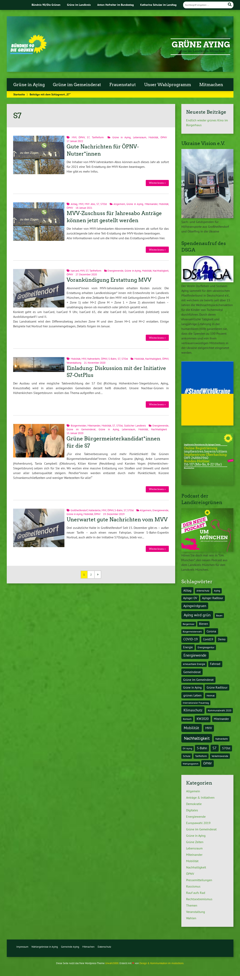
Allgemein (119, 204)
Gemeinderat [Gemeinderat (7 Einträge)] (192, 672)
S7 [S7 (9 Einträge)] (215, 748)
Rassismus (193, 886)
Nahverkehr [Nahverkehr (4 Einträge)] (221, 739)
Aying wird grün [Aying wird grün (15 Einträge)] (197, 615)
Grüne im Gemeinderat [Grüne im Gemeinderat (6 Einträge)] (198, 680)
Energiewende (115, 270)
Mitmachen (211, 84)
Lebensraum (139, 137)
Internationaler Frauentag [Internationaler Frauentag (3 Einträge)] (196, 702)
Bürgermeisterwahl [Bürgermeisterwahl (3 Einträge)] (192, 631)
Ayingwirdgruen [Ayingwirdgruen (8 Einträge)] (194, 606)
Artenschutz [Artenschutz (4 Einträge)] (202, 590)
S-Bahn (112, 358)
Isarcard (75, 270)
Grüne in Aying (29, 84)
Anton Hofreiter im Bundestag (115, 5)
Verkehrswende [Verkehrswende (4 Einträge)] (220, 756)
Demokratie (194, 804)
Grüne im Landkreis (79, 5)
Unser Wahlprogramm (167, 84)
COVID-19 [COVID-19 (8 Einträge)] (190, 639)
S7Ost (103, 204)
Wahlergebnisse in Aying (44, 946)
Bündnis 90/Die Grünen (46, 5)
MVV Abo (90, 204)
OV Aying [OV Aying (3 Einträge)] (187, 748)
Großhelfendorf (79, 510)
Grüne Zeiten (194, 842)
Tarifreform (98, 137)
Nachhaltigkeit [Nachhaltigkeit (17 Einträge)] (197, 738)
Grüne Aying (201, 44)
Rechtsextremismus (199, 899)
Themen (191, 905)
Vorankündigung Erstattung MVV (109, 280)
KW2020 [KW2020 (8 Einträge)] (203, 719)
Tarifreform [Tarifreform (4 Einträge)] (201, 756)
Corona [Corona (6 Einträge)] (211, 631)
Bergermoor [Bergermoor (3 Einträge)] (188, 623)
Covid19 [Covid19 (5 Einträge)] (208, 639)
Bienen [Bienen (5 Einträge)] (203, 624)
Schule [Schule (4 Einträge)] (186, 756)
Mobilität (153, 137)
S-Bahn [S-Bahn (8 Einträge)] (202, 748)
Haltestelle (94, 510)
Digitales (192, 810)
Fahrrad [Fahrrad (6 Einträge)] (215, 664)
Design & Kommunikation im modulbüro (161, 963)
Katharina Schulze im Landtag (158, 5)
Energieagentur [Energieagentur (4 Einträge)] (206, 647)
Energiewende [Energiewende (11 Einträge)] (195, 655)
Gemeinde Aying (70, 946)
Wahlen (191, 918)
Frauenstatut (122, 84)
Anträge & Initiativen (200, 797)
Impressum (22, 946)
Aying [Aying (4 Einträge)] (217, 590)
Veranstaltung (74, 362)
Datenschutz (104, 946)
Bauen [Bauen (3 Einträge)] (219, 615)
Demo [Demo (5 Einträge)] (221, 639)
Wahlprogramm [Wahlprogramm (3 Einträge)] (190, 763)
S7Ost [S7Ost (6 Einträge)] (226, 748)
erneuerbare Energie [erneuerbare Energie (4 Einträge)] (194, 664)
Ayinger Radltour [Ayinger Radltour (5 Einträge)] (212, 598)
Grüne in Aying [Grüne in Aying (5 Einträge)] (192, 687)
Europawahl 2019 (198, 823)
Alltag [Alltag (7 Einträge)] (187, 590)
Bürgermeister (78, 425)
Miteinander (151, 204)
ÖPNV (82, 137)
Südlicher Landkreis (135, 425)
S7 (88, 137)
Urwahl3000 (112, 963)
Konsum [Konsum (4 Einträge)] (187, 719)
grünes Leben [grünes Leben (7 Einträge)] (192, 695)
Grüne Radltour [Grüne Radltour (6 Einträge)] (217, 687)
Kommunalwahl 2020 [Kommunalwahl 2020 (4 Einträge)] (219, 710)
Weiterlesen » (157, 182)
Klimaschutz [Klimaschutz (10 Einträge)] (193, 710)
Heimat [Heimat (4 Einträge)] (211, 695)
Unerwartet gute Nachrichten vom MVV (117, 519)
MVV (74, 137)
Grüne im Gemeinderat (77, 84)
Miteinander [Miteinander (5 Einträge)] (221, 719)
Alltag (74, 204)
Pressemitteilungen (199, 880)
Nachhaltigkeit (160, 270)
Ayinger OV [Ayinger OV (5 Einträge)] (190, 598)
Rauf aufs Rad (195, 893)
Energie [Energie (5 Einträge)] (188, 647)
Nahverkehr (93, 358)
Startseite (19, 94)
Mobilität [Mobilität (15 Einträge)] (191, 727)
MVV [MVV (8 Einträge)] (208, 728)
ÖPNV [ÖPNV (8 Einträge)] (207, 763)
